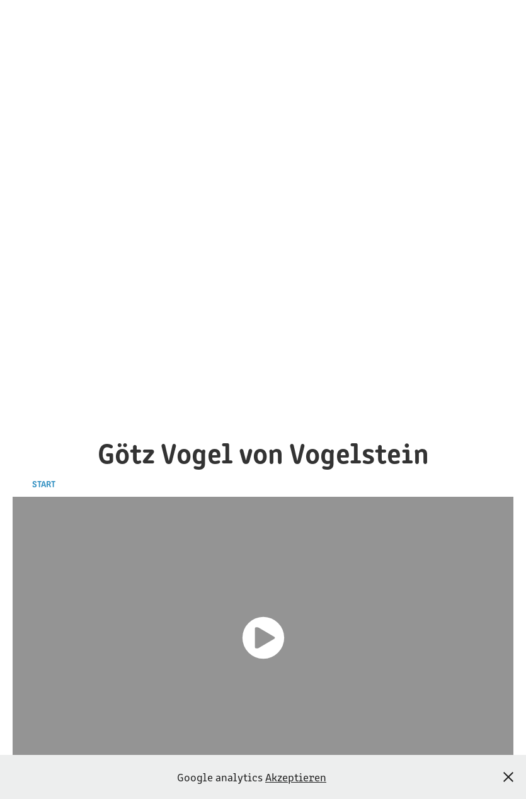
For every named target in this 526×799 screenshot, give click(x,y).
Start (43, 483)
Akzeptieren (295, 777)
